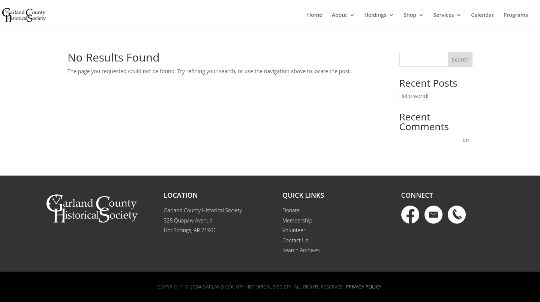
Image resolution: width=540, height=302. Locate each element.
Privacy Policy (363, 286)
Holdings (375, 15)
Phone (457, 215)
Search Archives (301, 250)
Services (444, 15)
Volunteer (294, 230)
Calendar (482, 15)
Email (433, 215)
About (339, 15)
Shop (410, 15)
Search (460, 59)
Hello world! (414, 95)
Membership (297, 220)
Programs (516, 15)
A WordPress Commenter (430, 139)
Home (314, 15)
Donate (291, 210)
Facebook (410, 215)
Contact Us (295, 240)
